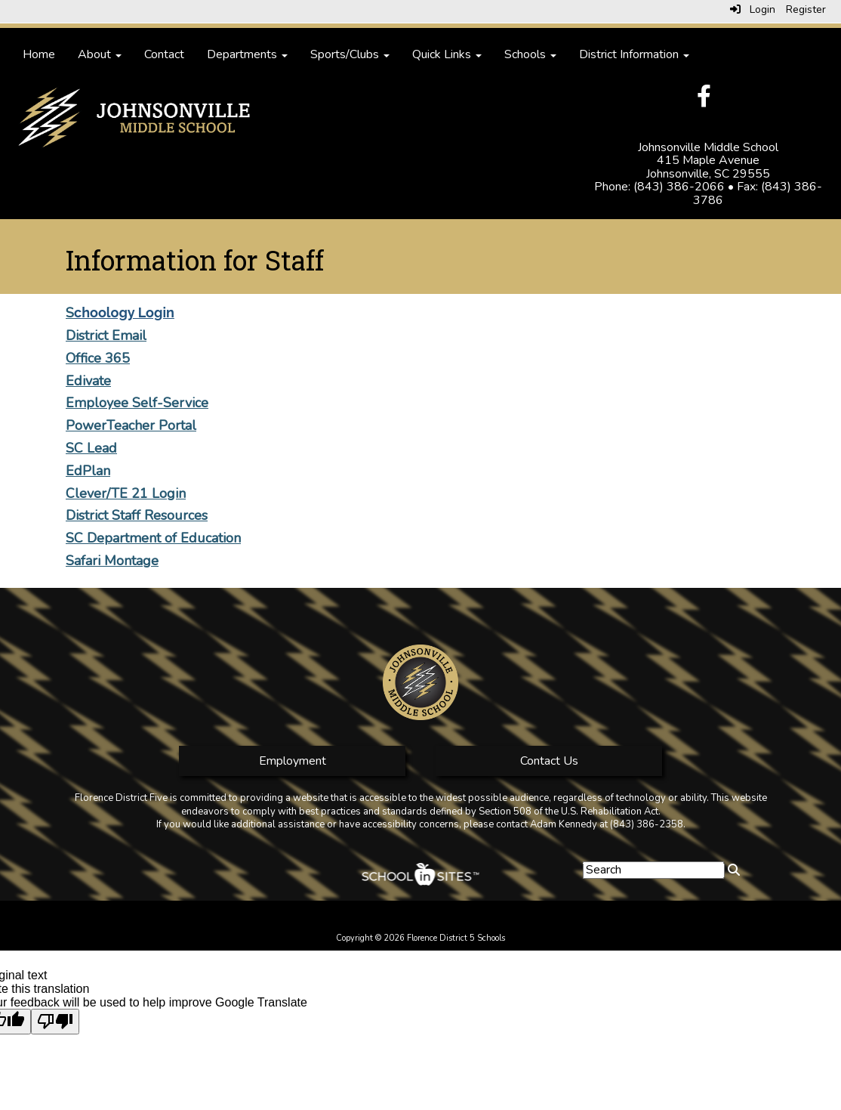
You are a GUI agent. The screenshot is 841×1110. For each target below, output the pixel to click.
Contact (164, 54)
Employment (292, 761)
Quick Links (447, 54)
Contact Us (549, 761)
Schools (530, 54)
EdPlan (88, 471)
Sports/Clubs (350, 54)
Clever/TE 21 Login (126, 493)
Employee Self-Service (137, 403)
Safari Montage (112, 561)
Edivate (88, 381)
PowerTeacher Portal (131, 425)
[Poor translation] (55, 1021)
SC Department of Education (153, 538)
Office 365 (98, 358)
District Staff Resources (137, 515)
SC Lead (91, 448)
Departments (247, 54)
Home (39, 54)
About (100, 54)
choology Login (124, 312)
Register (806, 9)
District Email (106, 335)
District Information (634, 54)
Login (752, 9)
